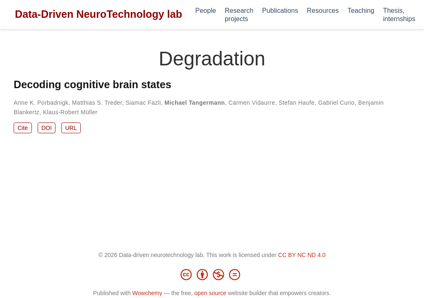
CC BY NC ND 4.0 (302, 255)
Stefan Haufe (297, 102)
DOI (46, 128)
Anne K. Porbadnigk (41, 102)
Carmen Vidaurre (252, 102)
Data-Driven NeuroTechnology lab (98, 14)
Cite (22, 128)
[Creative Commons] (212, 274)
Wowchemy (147, 293)
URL (71, 128)
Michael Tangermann (194, 102)
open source (210, 293)
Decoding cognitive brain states (92, 84)
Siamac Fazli (143, 102)
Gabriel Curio (336, 102)
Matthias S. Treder (97, 102)
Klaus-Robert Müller (70, 112)
